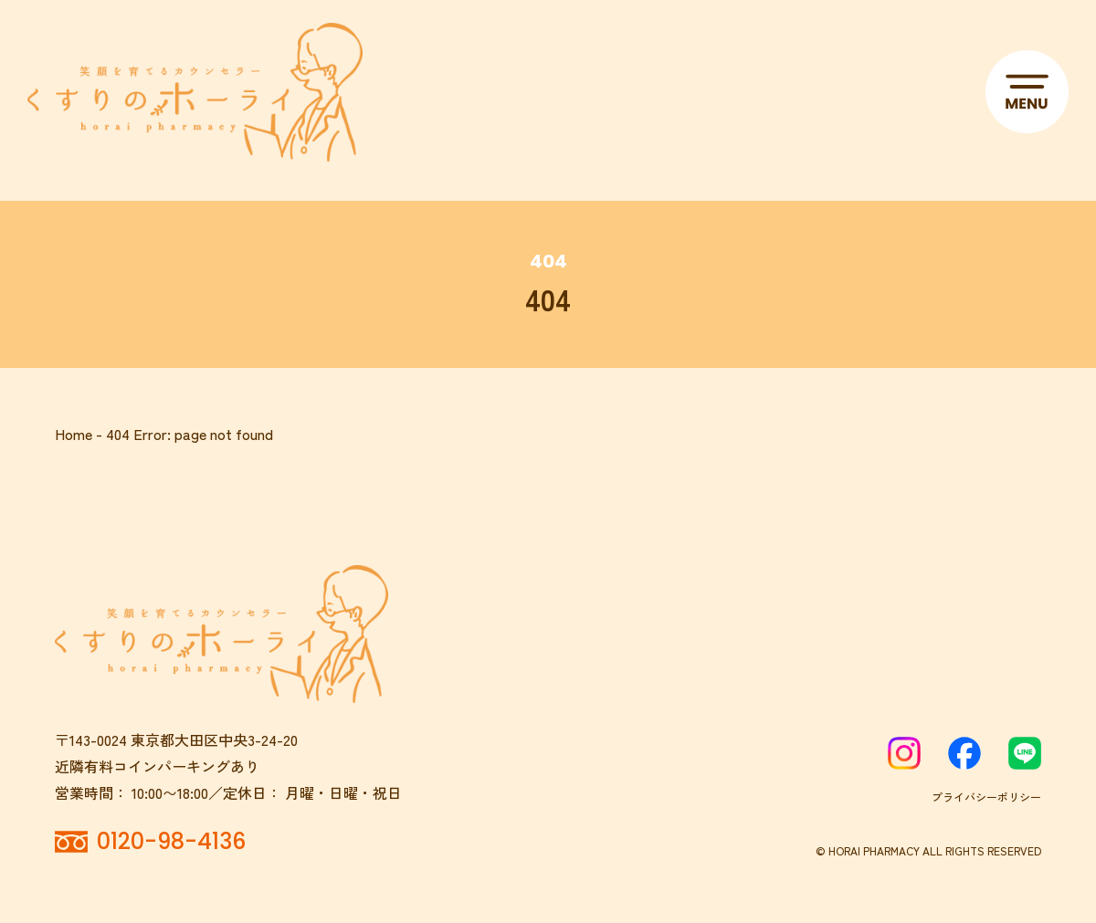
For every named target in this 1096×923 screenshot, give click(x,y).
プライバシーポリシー (986, 796)
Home (73, 434)
